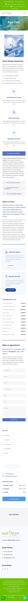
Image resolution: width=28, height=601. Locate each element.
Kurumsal (7, 439)
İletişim (6, 453)
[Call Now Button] (3, 598)
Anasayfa (7, 435)
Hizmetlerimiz (8, 448)
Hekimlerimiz (8, 444)
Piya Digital (17, 597)
